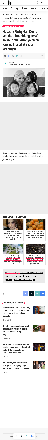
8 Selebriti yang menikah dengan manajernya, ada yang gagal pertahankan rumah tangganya (16, 365)
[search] (38, 3)
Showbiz (18, 26)
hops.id (11, 62)
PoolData (8, 26)
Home (5, 14)
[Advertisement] (24, 126)
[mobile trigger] (5, 2)
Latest (12, 14)
